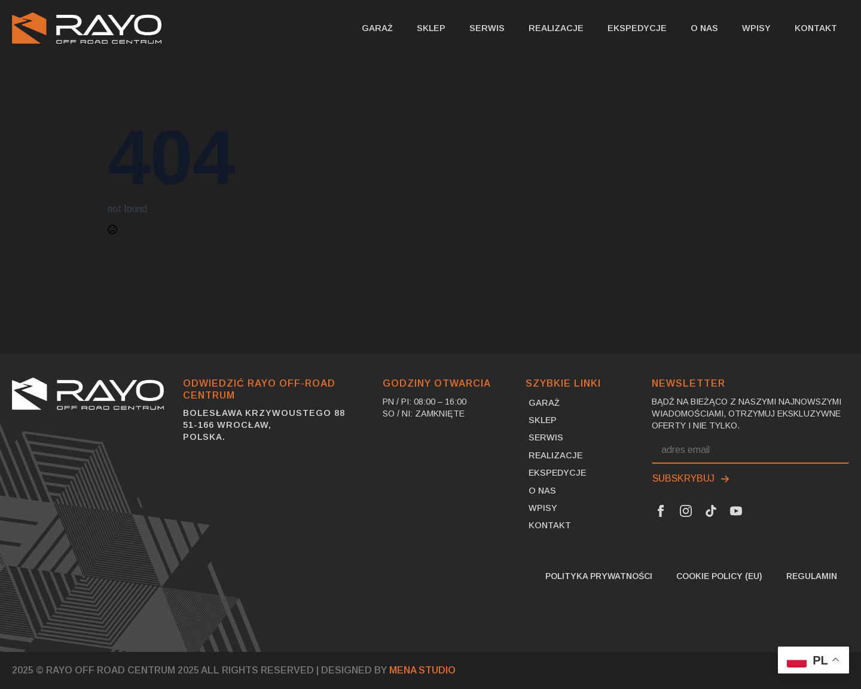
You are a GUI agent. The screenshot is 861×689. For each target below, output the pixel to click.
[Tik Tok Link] (711, 511)
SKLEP (431, 28)
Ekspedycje (637, 28)
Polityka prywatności (598, 576)
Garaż (377, 28)
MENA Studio (422, 670)
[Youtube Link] (736, 511)
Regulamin (811, 576)
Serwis (487, 28)
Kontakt (816, 28)
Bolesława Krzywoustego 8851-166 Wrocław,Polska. (264, 425)
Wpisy (756, 28)
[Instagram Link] (686, 511)
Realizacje (556, 28)
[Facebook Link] (661, 511)
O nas (704, 28)
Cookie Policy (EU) (719, 576)
